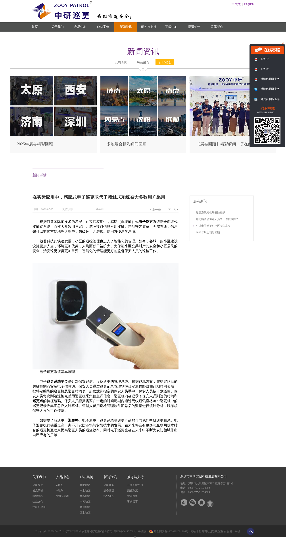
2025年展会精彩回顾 (35, 144)
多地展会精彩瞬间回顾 (126, 144)
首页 (35, 27)
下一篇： (173, 209)
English (249, 4)
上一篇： (155, 209)
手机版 (141, 531)
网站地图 (195, 531)
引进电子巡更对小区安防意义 (213, 225)
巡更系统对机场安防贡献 (210, 212)
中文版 (236, 4)
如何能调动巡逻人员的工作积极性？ (217, 219)
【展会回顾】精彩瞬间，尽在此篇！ (228, 144)
